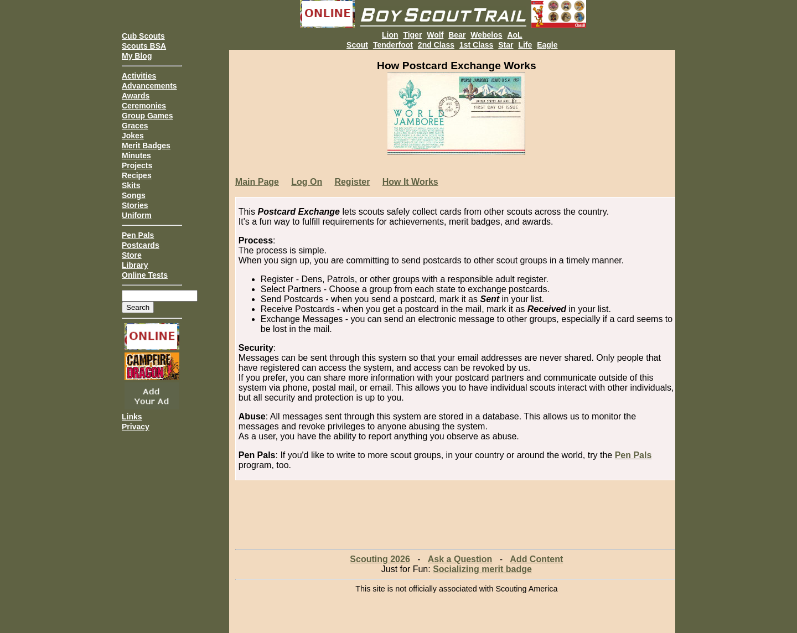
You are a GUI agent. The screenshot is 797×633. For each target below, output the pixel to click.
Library (135, 265)
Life (525, 44)
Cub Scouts (143, 36)
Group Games (147, 115)
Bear (456, 34)
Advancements (149, 85)
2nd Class (436, 44)
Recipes (137, 175)
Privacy (135, 426)
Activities (139, 75)
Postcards (140, 245)
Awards (135, 95)
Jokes (133, 135)
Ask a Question (460, 559)
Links (132, 416)
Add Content (536, 559)
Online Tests (145, 275)
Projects (137, 165)
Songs (134, 195)
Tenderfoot (393, 44)
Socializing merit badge (482, 569)
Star (505, 44)
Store (132, 255)
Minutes (136, 155)
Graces (135, 125)
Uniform (137, 215)
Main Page (257, 181)
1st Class (476, 44)
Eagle (547, 44)
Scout (357, 44)
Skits (131, 185)
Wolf (435, 34)
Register (352, 181)
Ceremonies (144, 105)
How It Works (410, 181)
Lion (390, 34)
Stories (135, 205)
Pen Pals (138, 235)
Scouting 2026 (380, 559)
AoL (514, 34)
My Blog (137, 55)
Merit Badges (146, 145)
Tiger (412, 34)
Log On (306, 181)
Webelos (486, 34)
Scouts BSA (144, 45)
